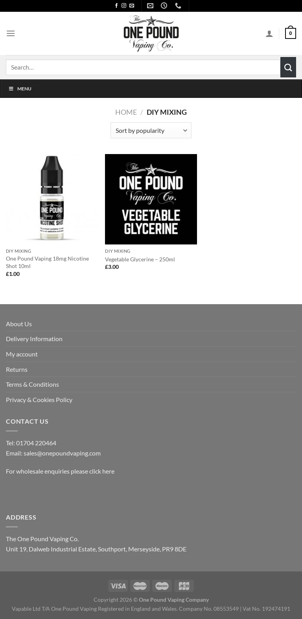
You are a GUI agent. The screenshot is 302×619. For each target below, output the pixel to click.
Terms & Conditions (32, 384)
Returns (17, 369)
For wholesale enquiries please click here (60, 471)
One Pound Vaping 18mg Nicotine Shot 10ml (47, 262)
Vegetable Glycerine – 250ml (140, 259)
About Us (19, 323)
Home (126, 112)
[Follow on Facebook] (116, 6)
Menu (19, 89)
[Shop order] (150, 130)
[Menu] (10, 33)
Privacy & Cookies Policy (39, 399)
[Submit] (288, 67)
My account (22, 354)
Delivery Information (34, 338)
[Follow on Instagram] (124, 6)
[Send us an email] (131, 6)
